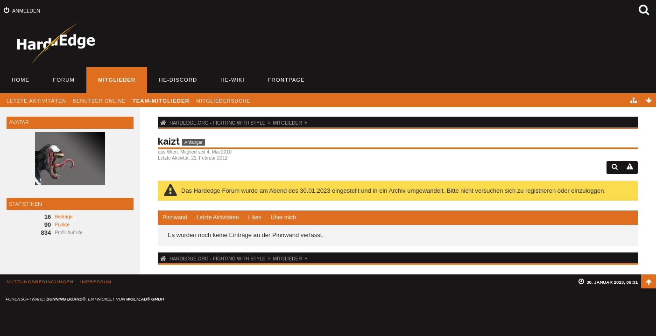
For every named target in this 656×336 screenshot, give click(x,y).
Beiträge (63, 216)
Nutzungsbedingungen (40, 281)
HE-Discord (178, 80)
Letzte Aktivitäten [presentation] (218, 217)
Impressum (96, 281)
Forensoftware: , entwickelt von (85, 299)
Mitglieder (116, 80)
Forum (64, 80)
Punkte (62, 224)
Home (20, 80)
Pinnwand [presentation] (174, 217)
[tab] (175, 217)
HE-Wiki (232, 80)
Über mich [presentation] (283, 217)
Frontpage (286, 80)
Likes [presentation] (254, 217)
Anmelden (26, 11)
